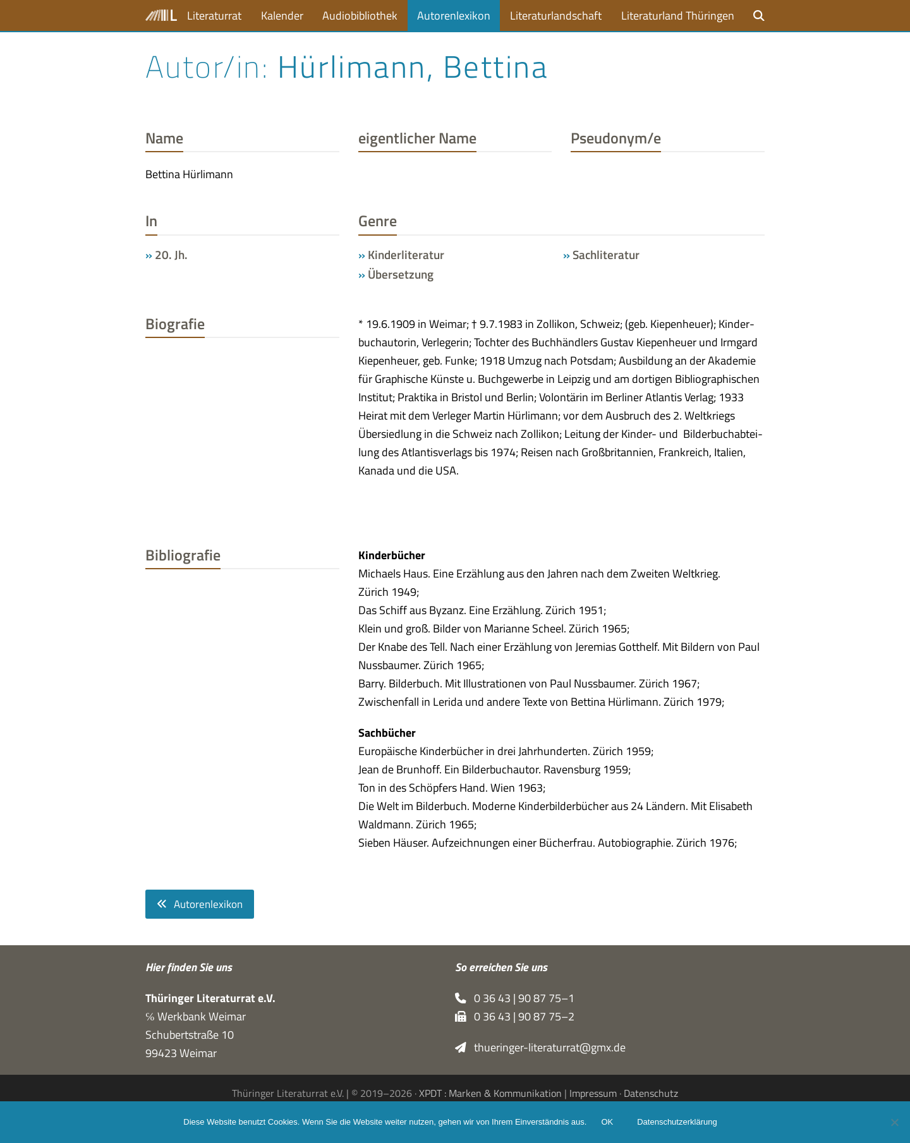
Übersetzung (401, 274)
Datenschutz (651, 1093)
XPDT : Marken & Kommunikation (490, 1093)
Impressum (593, 1093)
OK (608, 1122)
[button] (759, 15)
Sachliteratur (606, 254)
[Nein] (894, 1122)
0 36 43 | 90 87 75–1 (514, 998)
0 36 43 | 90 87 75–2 (514, 1016)
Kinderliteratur (406, 254)
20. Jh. (171, 254)
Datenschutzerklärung (677, 1122)
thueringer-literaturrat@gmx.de (540, 1047)
